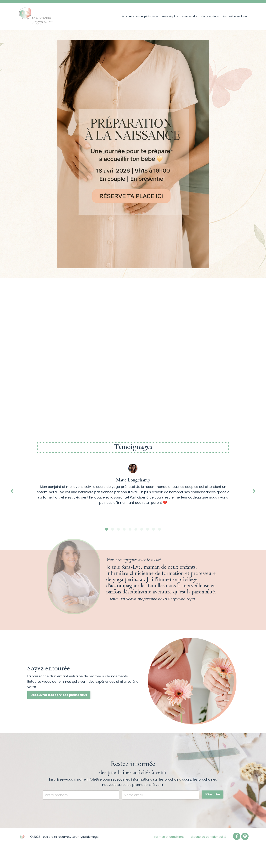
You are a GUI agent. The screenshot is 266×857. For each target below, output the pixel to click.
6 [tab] (136, 529)
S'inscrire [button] (212, 794)
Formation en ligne (235, 16)
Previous (12, 491)
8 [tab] (148, 529)
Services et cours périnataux (139, 16)
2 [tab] (112, 529)
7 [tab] (142, 529)
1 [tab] (106, 529)
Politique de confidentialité (208, 837)
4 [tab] (124, 529)
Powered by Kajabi (237, 847)
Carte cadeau (210, 16)
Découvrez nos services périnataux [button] (59, 695)
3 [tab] (118, 529)
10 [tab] (159, 529)
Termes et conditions (169, 837)
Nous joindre (189, 16)
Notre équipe (170, 16)
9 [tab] (153, 529)
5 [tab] (130, 529)
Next (254, 491)
